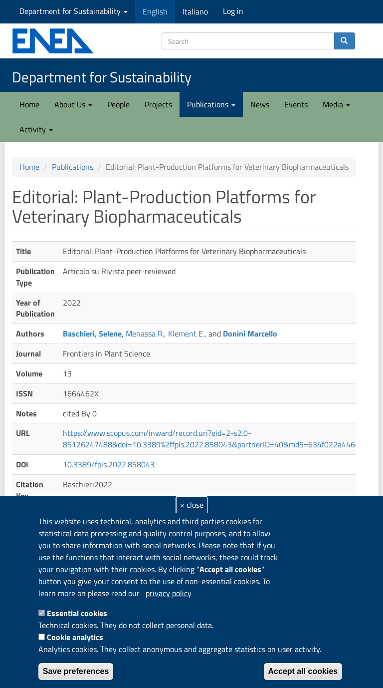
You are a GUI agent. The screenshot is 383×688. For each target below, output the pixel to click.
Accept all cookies (303, 671)
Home (29, 104)
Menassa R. (145, 334)
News (259, 104)
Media (336, 104)
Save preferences (76, 671)
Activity (36, 129)
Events (296, 104)
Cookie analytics (75, 637)
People (118, 104)
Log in (233, 11)
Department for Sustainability (73, 11)
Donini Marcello (250, 334)
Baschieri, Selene (92, 334)
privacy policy (169, 593)
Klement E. (186, 334)
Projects (158, 104)
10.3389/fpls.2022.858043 (109, 464)
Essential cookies (77, 613)
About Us (73, 104)
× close (191, 505)
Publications (211, 104)
